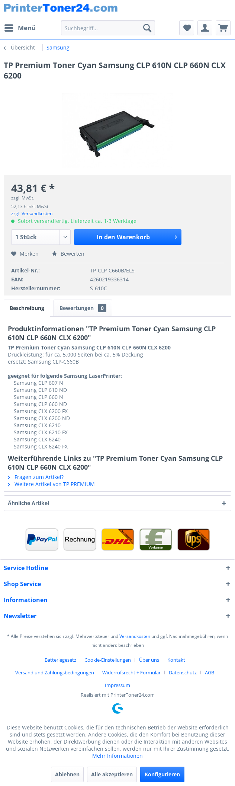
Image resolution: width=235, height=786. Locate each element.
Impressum (117, 685)
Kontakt (176, 659)
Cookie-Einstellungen (107, 659)
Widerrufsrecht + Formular (131, 672)
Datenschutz (183, 672)
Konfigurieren (162, 774)
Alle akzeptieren (112, 774)
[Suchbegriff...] (108, 27)
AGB (209, 672)
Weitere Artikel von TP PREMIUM (51, 484)
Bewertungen (82, 308)
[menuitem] (19, 27)
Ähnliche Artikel (28, 503)
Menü (20, 27)
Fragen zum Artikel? (36, 476)
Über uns (149, 659)
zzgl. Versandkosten (31, 213)
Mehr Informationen (117, 755)
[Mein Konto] (204, 27)
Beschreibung (27, 307)
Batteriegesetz (60, 659)
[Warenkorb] (223, 27)
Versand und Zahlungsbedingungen (54, 672)
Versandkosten (134, 636)
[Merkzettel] (186, 27)
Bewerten (68, 253)
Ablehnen (67, 774)
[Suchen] (147, 27)
